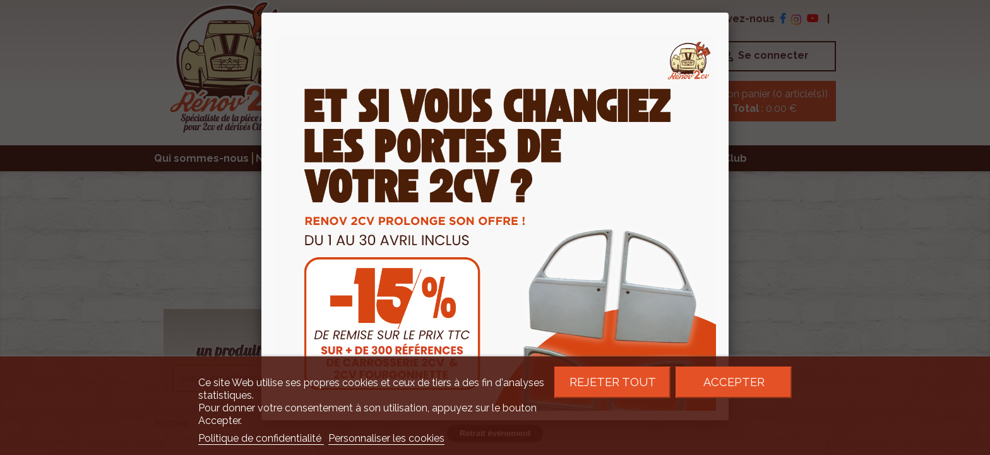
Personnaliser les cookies (386, 438)
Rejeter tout (613, 382)
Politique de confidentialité (261, 438)
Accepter (734, 382)
